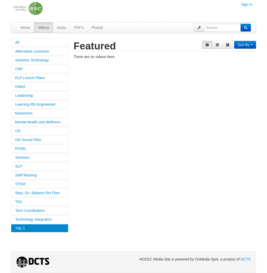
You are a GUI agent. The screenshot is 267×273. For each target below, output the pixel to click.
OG (18, 131)
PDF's (79, 28)
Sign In (246, 4)
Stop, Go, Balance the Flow (37, 193)
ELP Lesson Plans (30, 78)
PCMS (20, 149)
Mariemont (23, 113)
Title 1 (20, 228)
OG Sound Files (28, 140)
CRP (19, 69)
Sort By (245, 45)
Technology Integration (33, 219)
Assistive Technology (32, 60)
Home (25, 28)
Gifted (20, 87)
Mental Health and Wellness (37, 122)
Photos (97, 28)
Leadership (24, 95)
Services (22, 157)
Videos (43, 28)
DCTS (246, 259)
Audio (61, 28)
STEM (20, 184)
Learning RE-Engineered (35, 104)
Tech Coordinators (30, 210)
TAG (18, 202)
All (17, 42)
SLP (18, 166)
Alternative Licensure (32, 51)
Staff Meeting (26, 175)
